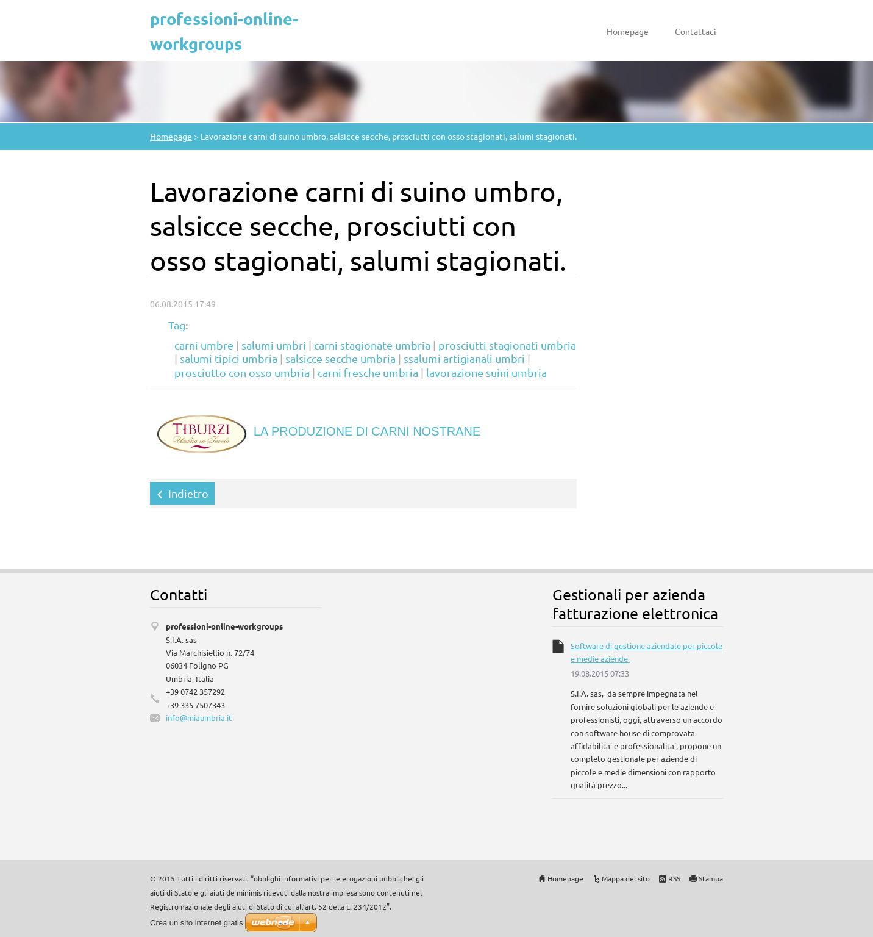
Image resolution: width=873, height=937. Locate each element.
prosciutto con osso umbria (242, 372)
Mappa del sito (626, 878)
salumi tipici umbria (228, 358)
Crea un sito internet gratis (196, 922)
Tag (176, 324)
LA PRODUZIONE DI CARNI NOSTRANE (367, 431)
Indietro (188, 493)
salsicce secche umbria (340, 358)
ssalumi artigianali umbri (464, 358)
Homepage (628, 31)
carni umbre (203, 345)
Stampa (711, 878)
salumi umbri (273, 345)
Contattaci (695, 31)
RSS (674, 878)
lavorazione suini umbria (486, 372)
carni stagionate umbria (372, 345)
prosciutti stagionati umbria (507, 345)
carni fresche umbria (368, 372)
